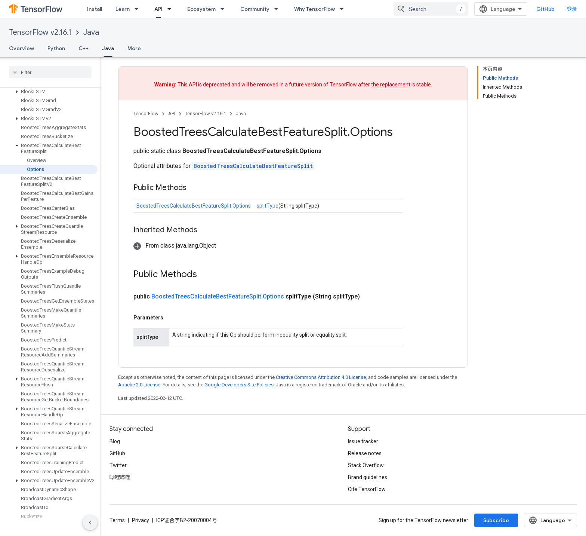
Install (94, 9)
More (134, 48)
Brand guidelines (367, 477)
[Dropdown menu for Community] (278, 9)
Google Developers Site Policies (239, 385)
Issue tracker (363, 441)
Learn (122, 9)
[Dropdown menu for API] (172, 9)
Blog (115, 441)
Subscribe (496, 520)
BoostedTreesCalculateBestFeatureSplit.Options (193, 206)
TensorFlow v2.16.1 (40, 32)
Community (254, 9)
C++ (83, 48)
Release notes (365, 453)
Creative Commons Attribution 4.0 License (321, 377)
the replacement (390, 85)
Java (91, 32)
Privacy (140, 520)
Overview (21, 48)
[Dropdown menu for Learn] (139, 9)
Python (56, 48)
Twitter (118, 465)
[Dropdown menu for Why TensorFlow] (344, 9)
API (171, 113)
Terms (117, 520)
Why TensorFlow (314, 9)
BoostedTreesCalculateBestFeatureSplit (253, 165)
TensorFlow (145, 113)
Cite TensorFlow (367, 489)
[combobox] (431, 9)
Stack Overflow (366, 465)
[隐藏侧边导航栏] (90, 522)
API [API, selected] (158, 9)
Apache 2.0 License (139, 385)
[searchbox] (50, 72)
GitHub (545, 9)
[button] (49, 91)
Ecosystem (201, 9)
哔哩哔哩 (120, 477)
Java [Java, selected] (108, 48)
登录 (572, 9)
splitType (267, 206)
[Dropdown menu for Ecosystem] (225, 9)
